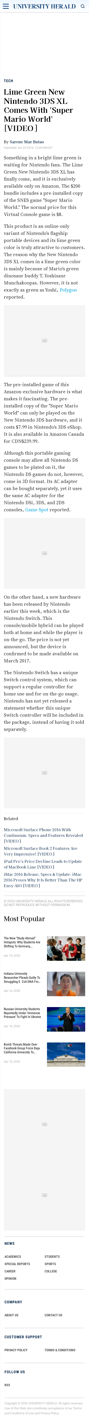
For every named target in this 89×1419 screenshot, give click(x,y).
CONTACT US (53, 1315)
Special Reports (17, 1264)
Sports (50, 1264)
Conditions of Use (22, 1413)
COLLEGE (51, 1271)
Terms (77, 1408)
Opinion (10, 1278)
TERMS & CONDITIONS (60, 1350)
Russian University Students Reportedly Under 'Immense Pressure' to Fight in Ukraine (22, 1013)
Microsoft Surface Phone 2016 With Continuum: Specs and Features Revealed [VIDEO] (43, 835)
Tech (8, 81)
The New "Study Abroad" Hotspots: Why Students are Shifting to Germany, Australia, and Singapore (22, 942)
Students (52, 1256)
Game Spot (36, 509)
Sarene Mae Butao (27, 141)
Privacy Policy (49, 1413)
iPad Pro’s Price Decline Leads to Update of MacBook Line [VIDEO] (43, 864)
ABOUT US (12, 1315)
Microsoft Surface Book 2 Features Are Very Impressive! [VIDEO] (40, 851)
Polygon (68, 290)
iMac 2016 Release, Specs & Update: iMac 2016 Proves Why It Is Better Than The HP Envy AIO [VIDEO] (43, 879)
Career (10, 1271)
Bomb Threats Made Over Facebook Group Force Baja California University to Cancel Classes (22, 1048)
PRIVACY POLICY (16, 1350)
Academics (13, 1256)
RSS (7, 1385)
